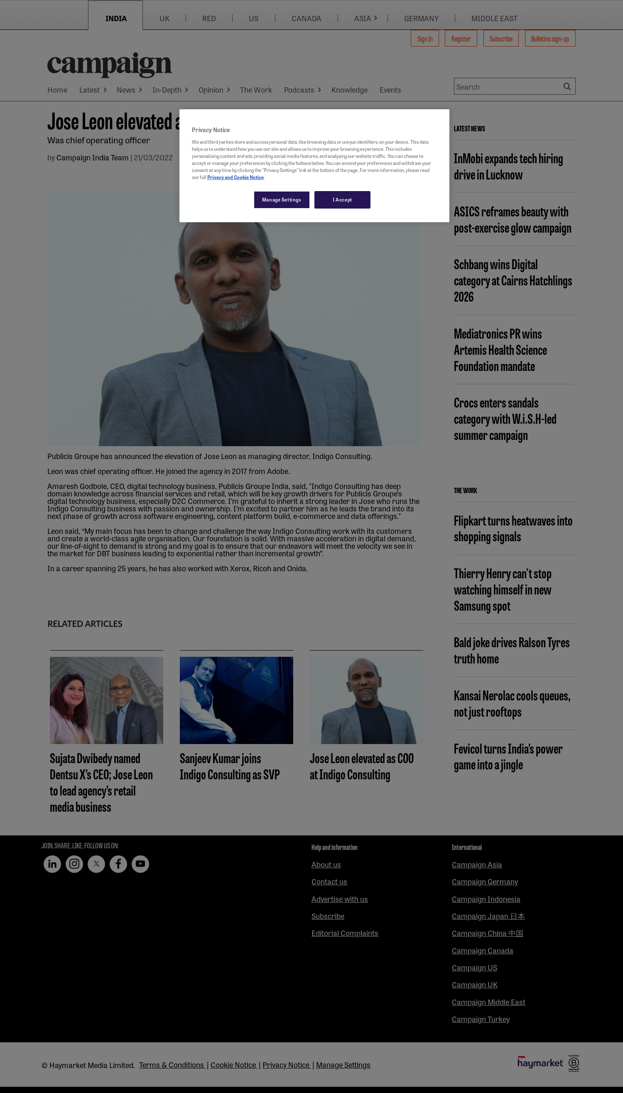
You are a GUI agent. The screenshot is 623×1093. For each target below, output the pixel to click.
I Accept (342, 199)
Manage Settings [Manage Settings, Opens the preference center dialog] (282, 199)
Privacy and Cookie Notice (235, 177)
